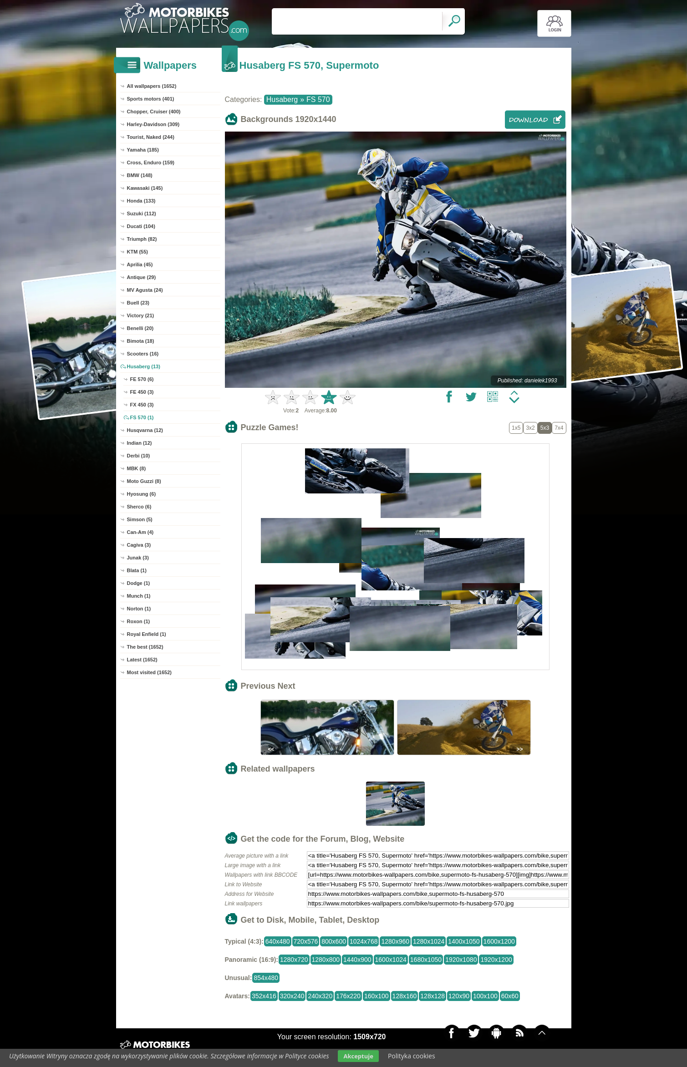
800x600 (333, 941)
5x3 (544, 428)
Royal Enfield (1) (146, 634)
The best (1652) (145, 647)
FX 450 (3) (142, 404)
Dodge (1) (138, 583)
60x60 (510, 996)
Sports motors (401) (150, 99)
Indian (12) (139, 443)
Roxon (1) (138, 621)
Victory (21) (140, 315)
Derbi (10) (138, 455)
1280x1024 (428, 941)
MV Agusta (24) (145, 290)
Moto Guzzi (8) (144, 481)
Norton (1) (139, 608)
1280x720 (294, 959)
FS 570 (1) (142, 417)
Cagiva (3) (139, 545)
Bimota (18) (140, 341)
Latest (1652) (142, 659)
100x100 (485, 996)
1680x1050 (426, 959)
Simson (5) (140, 519)
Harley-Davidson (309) (153, 124)
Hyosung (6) (141, 494)
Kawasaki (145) (145, 188)
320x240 (292, 996)
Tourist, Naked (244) (150, 137)
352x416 (264, 996)
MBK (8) (136, 468)
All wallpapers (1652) (152, 86)
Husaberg (282, 99)
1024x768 (364, 941)
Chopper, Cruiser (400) (154, 111)
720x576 (306, 941)
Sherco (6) (139, 506)
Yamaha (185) (143, 149)
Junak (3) (138, 557)
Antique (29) (141, 277)
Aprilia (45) (140, 264)
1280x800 (326, 959)
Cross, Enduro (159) (151, 162)
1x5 (516, 428)
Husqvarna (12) (145, 430)
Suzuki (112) (141, 213)
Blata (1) (137, 570)
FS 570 (318, 99)
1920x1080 (461, 959)
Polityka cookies (411, 1056)
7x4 (559, 428)
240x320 (320, 996)
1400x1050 (463, 941)
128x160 (404, 996)
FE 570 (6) (142, 379)
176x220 (348, 996)
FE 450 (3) (142, 392)
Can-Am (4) (140, 532)
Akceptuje (358, 1056)
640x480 (277, 941)
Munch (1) (139, 596)
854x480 (266, 977)
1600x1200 (499, 941)
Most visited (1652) (149, 672)
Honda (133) (141, 200)
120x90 (458, 996)
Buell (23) (138, 302)
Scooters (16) (143, 353)
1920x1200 (496, 959)
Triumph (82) (142, 239)
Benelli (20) (140, 328)
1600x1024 (391, 959)
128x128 (432, 996)
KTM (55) (137, 251)
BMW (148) (140, 175)
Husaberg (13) (143, 366)
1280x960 (395, 941)
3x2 (530, 428)
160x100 (376, 996)
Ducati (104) (141, 226)
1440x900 (357, 959)
